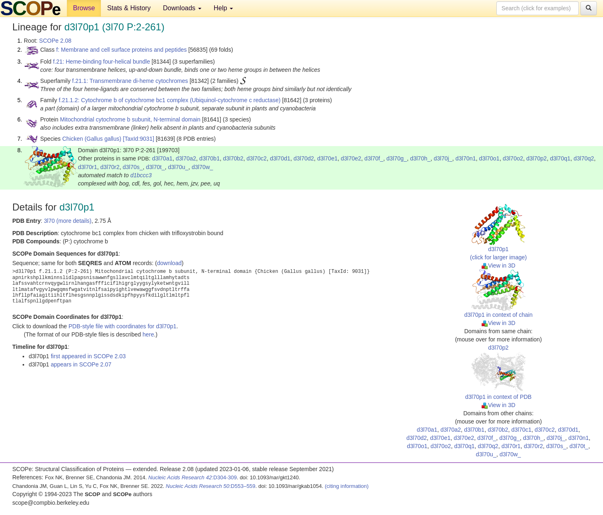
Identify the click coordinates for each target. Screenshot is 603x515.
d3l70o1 (489, 158)
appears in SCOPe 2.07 (81, 364)
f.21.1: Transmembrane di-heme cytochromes (130, 81)
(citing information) (347, 486)
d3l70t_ (155, 167)
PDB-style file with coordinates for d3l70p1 (122, 326)
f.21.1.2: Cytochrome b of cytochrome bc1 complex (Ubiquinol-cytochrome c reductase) (170, 100)
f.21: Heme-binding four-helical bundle (101, 61)
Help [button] (223, 8)
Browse (84, 8)
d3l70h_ (420, 158)
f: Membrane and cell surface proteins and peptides (121, 49)
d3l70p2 (536, 158)
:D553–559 (211, 486)
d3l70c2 (257, 158)
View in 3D (499, 265)
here (148, 334)
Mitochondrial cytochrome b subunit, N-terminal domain (130, 119)
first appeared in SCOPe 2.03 (88, 356)
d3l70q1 (560, 158)
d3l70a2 (186, 158)
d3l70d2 (304, 158)
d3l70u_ (178, 167)
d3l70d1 (280, 158)
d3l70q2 (583, 158)
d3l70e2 (351, 158)
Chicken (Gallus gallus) (91, 138)
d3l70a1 (162, 158)
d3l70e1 (327, 158)
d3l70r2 (109, 167)
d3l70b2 (233, 158)
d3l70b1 (209, 158)
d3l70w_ (202, 167)
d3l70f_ (373, 158)
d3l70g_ (396, 158)
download (169, 263)
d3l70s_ (133, 167)
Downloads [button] (182, 8)
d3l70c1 (522, 429)
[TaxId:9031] (138, 138)
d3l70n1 (465, 158)
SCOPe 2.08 (55, 40)
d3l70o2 (512, 158)
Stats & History (129, 8)
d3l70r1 (87, 167)
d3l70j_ (443, 158)
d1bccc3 (141, 175)
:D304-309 (192, 477)
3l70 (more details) (67, 220)
